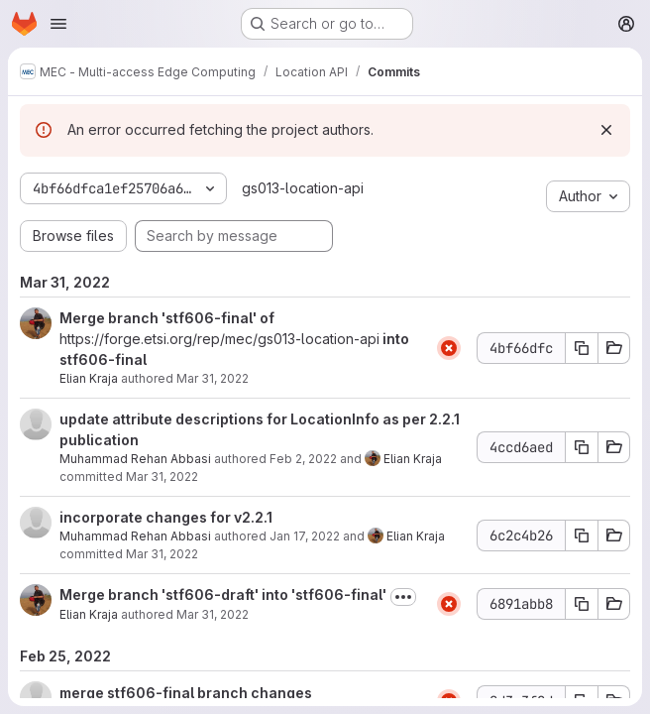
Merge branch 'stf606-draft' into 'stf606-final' (222, 594)
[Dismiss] (606, 130)
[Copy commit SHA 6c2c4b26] (581, 535)
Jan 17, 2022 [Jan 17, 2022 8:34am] (305, 536)
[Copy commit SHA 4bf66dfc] (581, 348)
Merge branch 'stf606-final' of (166, 317)
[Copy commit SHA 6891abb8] (581, 604)
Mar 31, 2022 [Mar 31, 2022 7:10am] (212, 614)
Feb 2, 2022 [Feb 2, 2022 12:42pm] (303, 458)
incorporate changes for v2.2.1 (165, 517)
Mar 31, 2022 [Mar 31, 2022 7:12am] (212, 378)
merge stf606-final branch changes (185, 692)
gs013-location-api (303, 187)
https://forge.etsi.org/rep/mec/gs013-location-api (219, 338)
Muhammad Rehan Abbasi (135, 458)
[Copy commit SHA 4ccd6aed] (581, 447)
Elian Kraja (88, 378)
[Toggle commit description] (403, 597)
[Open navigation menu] (58, 24)
